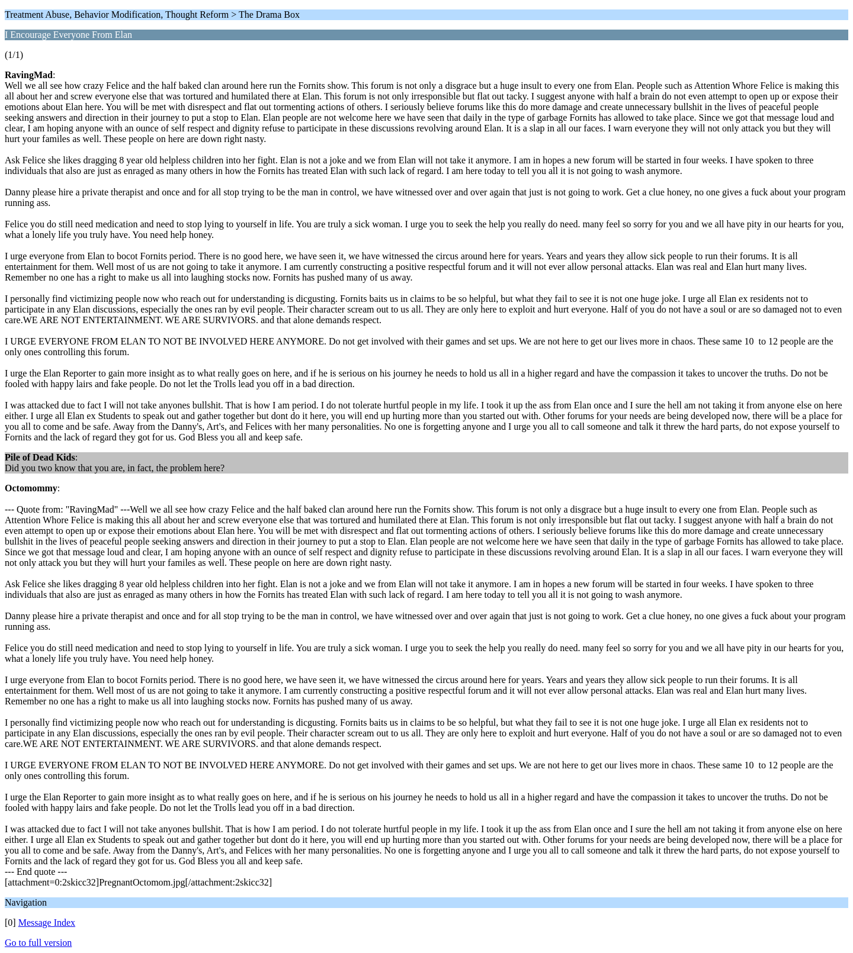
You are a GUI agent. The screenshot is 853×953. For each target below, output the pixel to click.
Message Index (46, 922)
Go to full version (38, 943)
